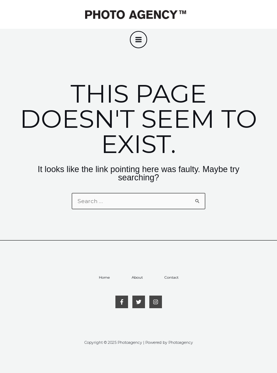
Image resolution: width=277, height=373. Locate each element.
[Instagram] (155, 302)
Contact (171, 277)
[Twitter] (138, 302)
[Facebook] (121, 302)
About (137, 277)
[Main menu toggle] (138, 39)
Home (104, 277)
